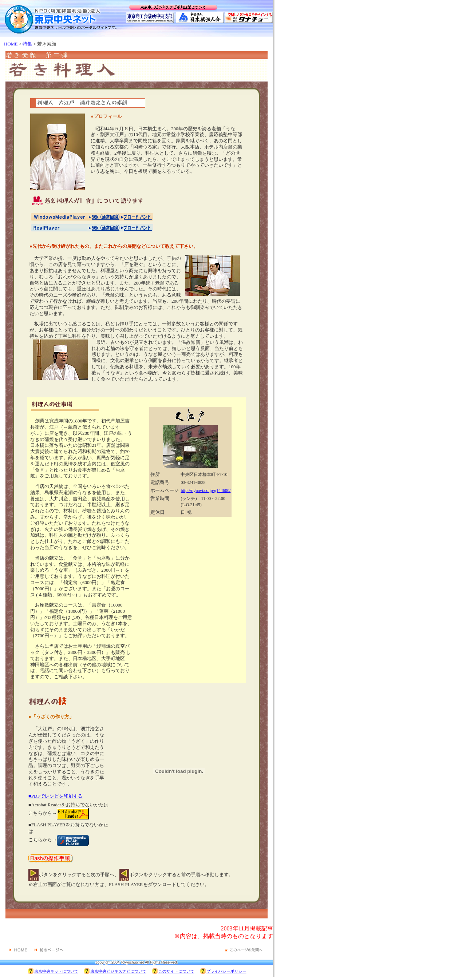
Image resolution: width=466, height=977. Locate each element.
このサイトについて (176, 971)
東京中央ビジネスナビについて (118, 971)
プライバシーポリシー (226, 971)
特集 (27, 44)
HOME (11, 44)
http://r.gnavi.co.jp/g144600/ (205, 490)
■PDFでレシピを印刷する (55, 796)
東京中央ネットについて (56, 971)
